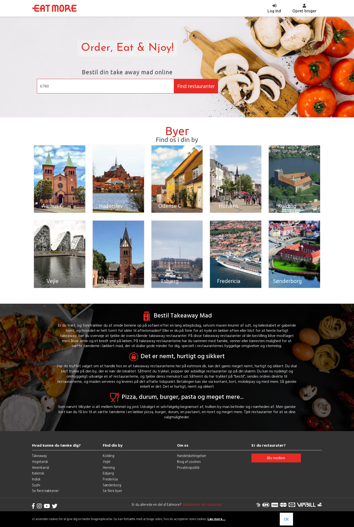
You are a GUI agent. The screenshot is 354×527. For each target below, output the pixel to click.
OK (286, 519)
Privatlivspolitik (188, 472)
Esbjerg (108, 478)
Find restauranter (196, 86)
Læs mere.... (216, 519)
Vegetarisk (40, 466)
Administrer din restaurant (201, 509)
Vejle (106, 466)
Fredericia (110, 484)
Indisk (36, 484)
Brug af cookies (189, 466)
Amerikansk (40, 472)
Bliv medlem (276, 462)
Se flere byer (112, 495)
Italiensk (38, 478)
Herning (109, 472)
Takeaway (39, 460)
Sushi (36, 489)
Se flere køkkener (45, 495)
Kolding (108, 460)
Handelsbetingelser (191, 460)
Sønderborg (112, 489)
